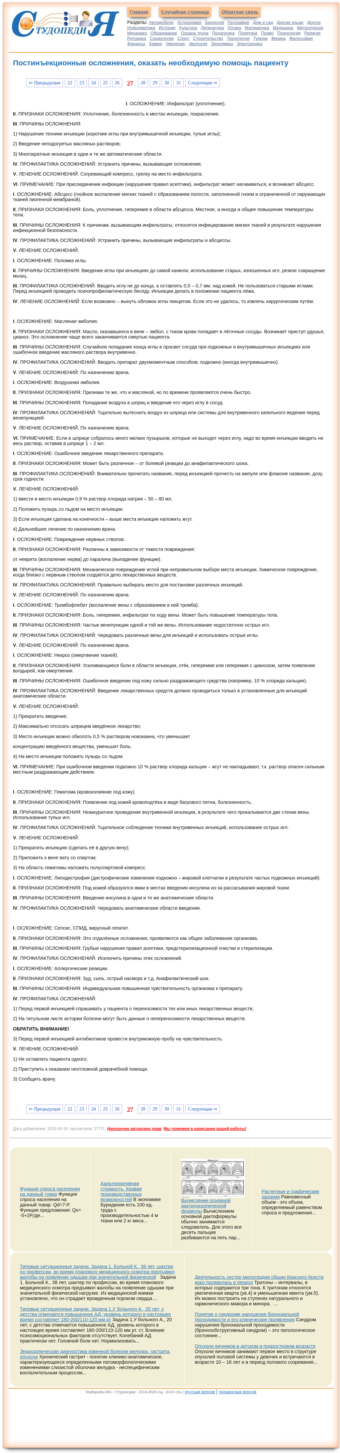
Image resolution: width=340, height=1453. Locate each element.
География (238, 22)
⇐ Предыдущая (44, 82)
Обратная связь (239, 12)
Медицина (283, 27)
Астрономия (189, 22)
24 (93, 82)
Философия (301, 38)
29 (154, 82)
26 (117, 82)
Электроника (250, 43)
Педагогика (223, 33)
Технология (238, 38)
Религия (312, 33)
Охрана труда (195, 33)
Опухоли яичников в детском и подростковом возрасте (255, 1346)
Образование (163, 33)
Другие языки (290, 22)
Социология (162, 38)
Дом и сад (263, 22)
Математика (257, 27)
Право (267, 33)
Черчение (175, 43)
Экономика (222, 43)
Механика (137, 33)
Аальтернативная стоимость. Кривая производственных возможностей (121, 1191)
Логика (234, 27)
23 (81, 82)
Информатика (141, 27)
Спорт (183, 38)
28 (143, 82)
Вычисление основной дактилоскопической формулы (205, 1206)
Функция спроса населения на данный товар (50, 1191)
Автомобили (161, 22)
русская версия (200, 1391)
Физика (278, 38)
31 (178, 82)
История (167, 27)
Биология (214, 22)
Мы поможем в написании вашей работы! (205, 1128)
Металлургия (310, 27)
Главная (138, 12)
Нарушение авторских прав (134, 1128)
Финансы (136, 43)
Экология (198, 43)
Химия (155, 43)
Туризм (260, 38)
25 (105, 82)
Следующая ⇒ (202, 82)
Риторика (136, 38)
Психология (288, 33)
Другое (314, 22)
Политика (248, 33)
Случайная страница (185, 12)
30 (166, 82)
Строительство (208, 38)
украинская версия (237, 1391)
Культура (188, 27)
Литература (212, 27)
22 (69, 82)
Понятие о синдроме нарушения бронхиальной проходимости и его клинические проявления (247, 1317)
